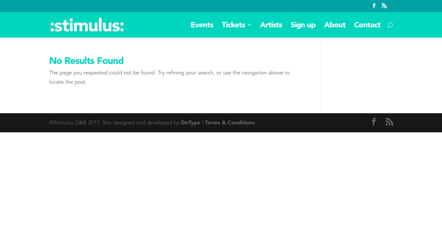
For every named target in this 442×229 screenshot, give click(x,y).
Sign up (303, 26)
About (334, 26)
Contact (367, 26)
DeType (190, 122)
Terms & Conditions (230, 122)
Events (202, 26)
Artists (271, 26)
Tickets (233, 26)
